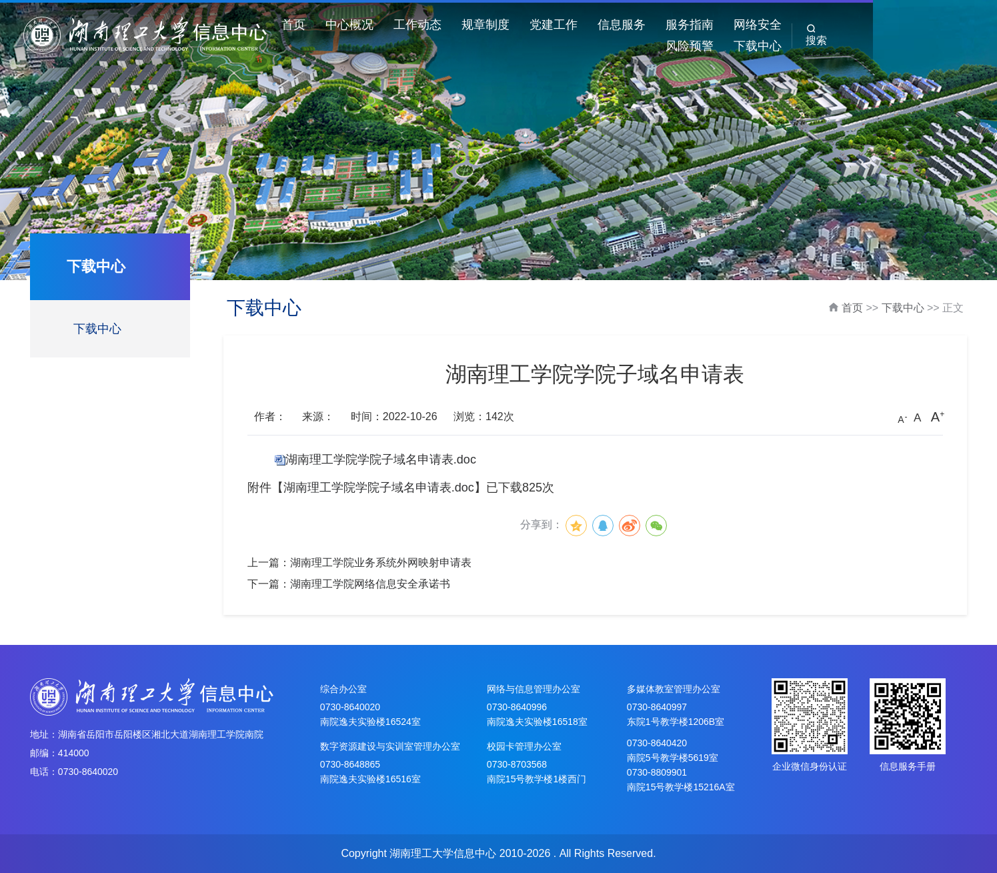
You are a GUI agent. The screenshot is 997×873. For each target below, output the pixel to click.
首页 (342, 24)
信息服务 (670, 24)
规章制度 (534, 24)
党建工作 (602, 24)
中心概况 (398, 24)
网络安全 (806, 24)
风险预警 (874, 24)
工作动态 (466, 24)
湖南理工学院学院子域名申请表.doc (380, 459)
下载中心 (874, 46)
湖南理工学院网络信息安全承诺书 (370, 584)
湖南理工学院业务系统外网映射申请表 (380, 562)
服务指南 (738, 24)
